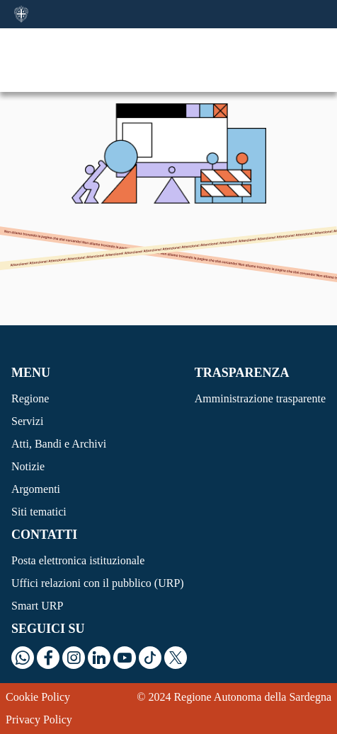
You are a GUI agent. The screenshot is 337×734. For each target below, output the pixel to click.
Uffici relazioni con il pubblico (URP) (97, 583)
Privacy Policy (39, 719)
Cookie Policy (38, 697)
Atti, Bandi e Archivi (58, 444)
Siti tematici (39, 512)
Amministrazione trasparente (260, 398)
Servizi (27, 421)
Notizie (28, 466)
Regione (30, 398)
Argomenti (35, 489)
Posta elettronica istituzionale (77, 560)
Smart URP (37, 606)
